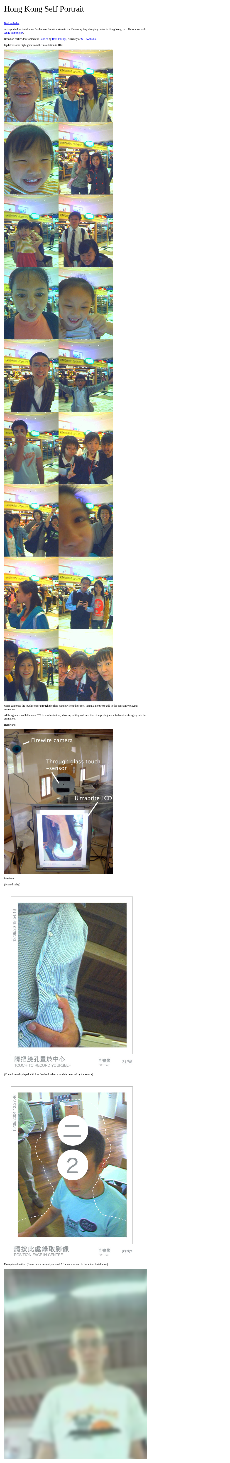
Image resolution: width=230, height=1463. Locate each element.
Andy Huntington (13, 32)
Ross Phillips (59, 39)
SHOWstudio (88, 39)
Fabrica (44, 39)
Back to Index (11, 23)
